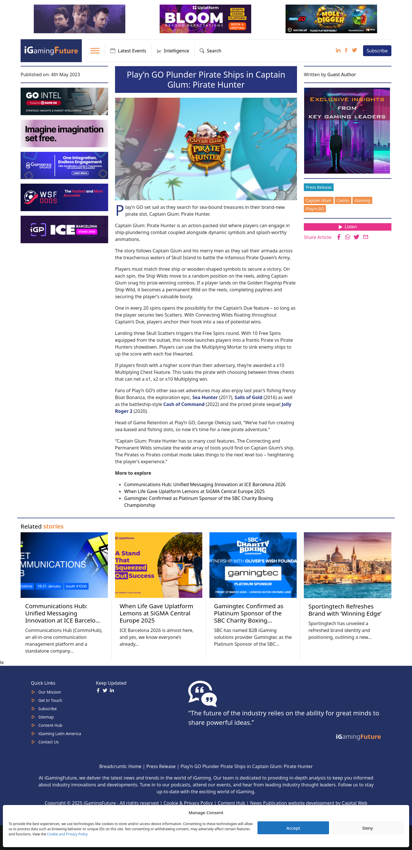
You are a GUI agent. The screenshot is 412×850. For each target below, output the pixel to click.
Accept (293, 828)
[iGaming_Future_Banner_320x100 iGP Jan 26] (65, 229)
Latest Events (128, 51)
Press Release (319, 187)
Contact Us (48, 742)
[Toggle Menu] (95, 51)
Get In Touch (50, 700)
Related (42, 526)
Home (135, 766)
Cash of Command (184, 404)
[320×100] (80, 18)
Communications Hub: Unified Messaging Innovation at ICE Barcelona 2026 (205, 484)
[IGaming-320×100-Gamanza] (65, 165)
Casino (343, 200)
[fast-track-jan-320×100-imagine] (65, 133)
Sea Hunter (205, 397)
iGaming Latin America (59, 733)
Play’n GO (315, 208)
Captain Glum (319, 200)
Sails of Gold (249, 397)
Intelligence (173, 51)
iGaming (362, 200)
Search (210, 51)
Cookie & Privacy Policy (188, 803)
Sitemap (46, 717)
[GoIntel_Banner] (65, 101)
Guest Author (341, 74)
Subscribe (377, 51)
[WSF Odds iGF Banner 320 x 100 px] (65, 197)
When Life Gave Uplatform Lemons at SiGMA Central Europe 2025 (194, 491)
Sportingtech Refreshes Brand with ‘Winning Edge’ (344, 609)
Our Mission (49, 692)
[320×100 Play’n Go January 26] (332, 18)
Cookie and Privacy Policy (67, 834)
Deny (368, 828)
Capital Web (355, 803)
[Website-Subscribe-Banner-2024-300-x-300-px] (347, 130)
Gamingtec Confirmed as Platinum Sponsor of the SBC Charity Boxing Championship (249, 616)
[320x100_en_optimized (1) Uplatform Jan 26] (206, 18)
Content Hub (50, 725)
